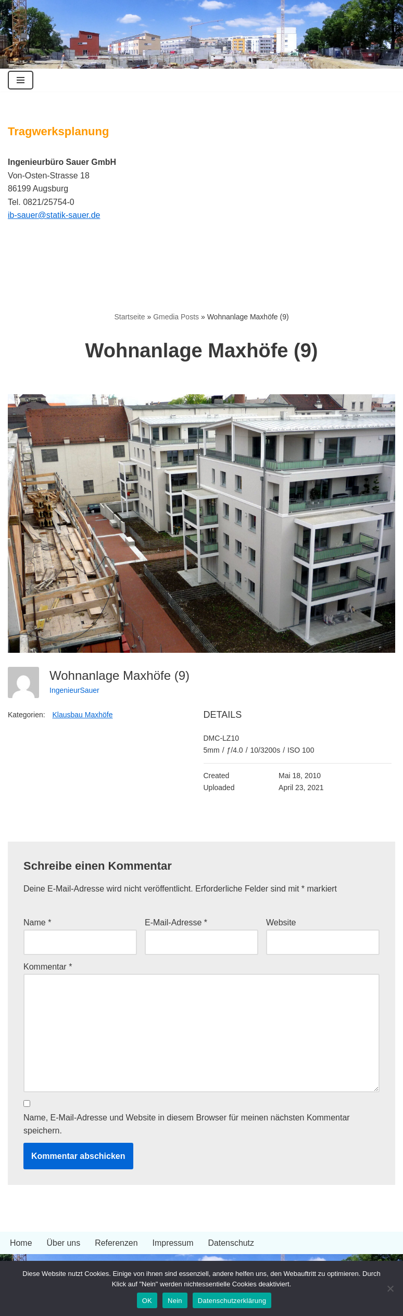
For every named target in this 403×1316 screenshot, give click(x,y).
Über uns (64, 1244)
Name (37, 923)
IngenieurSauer (74, 690)
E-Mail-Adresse (176, 923)
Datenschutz (231, 1244)
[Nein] (390, 1288)
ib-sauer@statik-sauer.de (54, 215)
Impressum (173, 1244)
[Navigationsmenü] (20, 80)
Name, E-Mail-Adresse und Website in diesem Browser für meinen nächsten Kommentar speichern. (186, 1125)
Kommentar (47, 967)
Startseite (129, 317)
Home (21, 1244)
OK (147, 1301)
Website (281, 923)
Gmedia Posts (176, 317)
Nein (175, 1301)
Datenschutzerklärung (232, 1301)
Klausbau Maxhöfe (83, 715)
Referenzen (116, 1244)
